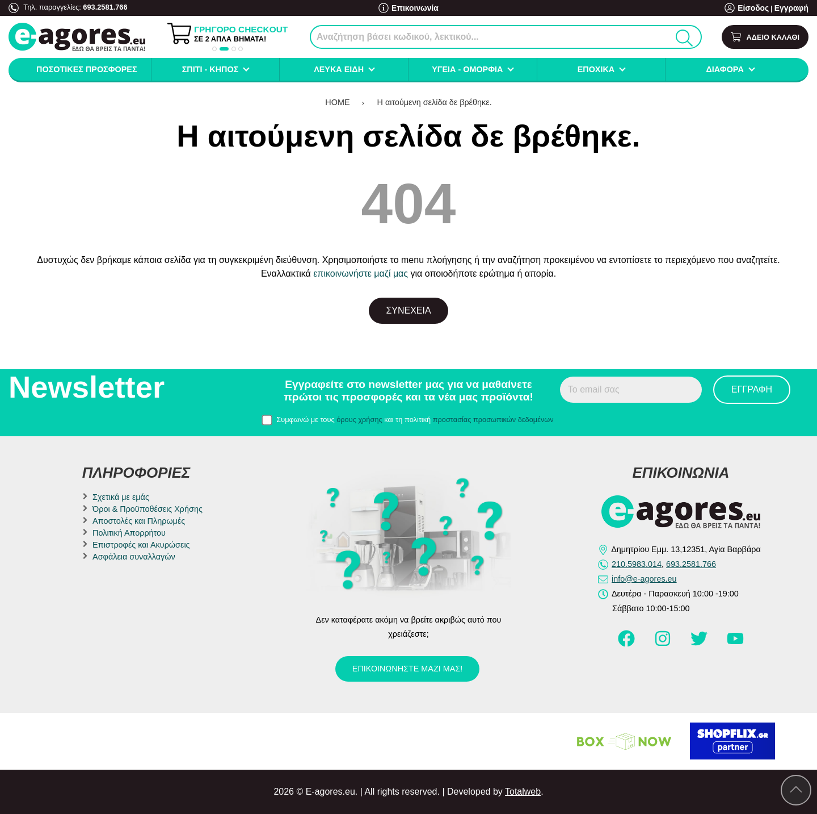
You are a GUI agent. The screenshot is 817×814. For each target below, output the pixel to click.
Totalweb (523, 791)
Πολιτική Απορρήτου (129, 532)
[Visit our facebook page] (627, 643)
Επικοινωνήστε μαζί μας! (407, 668)
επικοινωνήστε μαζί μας (360, 273)
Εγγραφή (792, 8)
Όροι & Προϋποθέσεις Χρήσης (147, 509)
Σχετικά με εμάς (120, 497)
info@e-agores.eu (644, 578)
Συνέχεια (408, 310)
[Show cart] (765, 37)
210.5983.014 (637, 564)
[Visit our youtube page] (735, 643)
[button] (214, 49)
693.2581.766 (105, 7)
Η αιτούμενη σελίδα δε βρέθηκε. (434, 102)
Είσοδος (757, 8)
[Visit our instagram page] (663, 643)
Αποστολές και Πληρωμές (138, 520)
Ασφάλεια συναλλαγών (133, 556)
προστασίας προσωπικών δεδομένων (493, 419)
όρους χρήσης (359, 419)
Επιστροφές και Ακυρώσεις (140, 544)
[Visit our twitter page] (700, 643)
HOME (337, 102)
